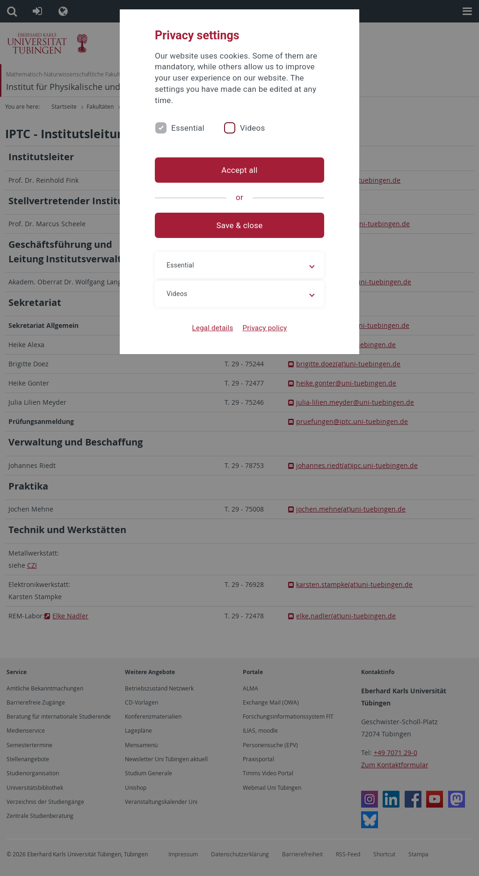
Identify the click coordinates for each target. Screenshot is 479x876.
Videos (252, 128)
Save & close (240, 225)
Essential (187, 128)
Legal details (212, 328)
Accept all (239, 170)
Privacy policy (264, 328)
